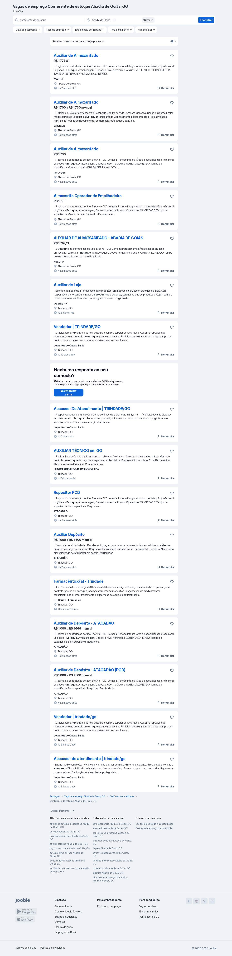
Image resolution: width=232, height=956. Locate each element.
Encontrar (206, 20)
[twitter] (204, 901)
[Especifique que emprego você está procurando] (48, 20)
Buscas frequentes (63, 814)
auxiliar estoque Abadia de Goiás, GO (69, 847)
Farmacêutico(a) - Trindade (79, 584)
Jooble (213, 948)
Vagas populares (148, 906)
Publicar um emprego (109, 906)
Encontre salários (149, 911)
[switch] (173, 41)
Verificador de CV (149, 916)
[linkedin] (212, 901)
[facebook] (189, 901)
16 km (148, 20)
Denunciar (165, 88)
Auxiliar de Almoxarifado (76, 55)
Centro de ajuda (64, 927)
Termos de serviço (25, 947)
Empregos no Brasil (65, 932)
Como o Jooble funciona (68, 911)
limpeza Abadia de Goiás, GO (107, 851)
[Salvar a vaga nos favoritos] (172, 56)
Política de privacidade (52, 947)
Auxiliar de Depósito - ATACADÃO (84, 626)
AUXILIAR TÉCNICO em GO (78, 453)
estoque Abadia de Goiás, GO (65, 834)
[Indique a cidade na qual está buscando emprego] (120, 20)
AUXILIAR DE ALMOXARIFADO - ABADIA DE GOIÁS (98, 238)
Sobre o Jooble (63, 906)
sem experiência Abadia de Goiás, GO (112, 827)
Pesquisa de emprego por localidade (153, 831)
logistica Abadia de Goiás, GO (108, 876)
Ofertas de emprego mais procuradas (154, 827)
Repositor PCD (67, 495)
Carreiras (60, 921)
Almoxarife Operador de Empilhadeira (88, 195)
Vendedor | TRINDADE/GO (77, 326)
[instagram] (196, 901)
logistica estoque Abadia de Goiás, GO (70, 851)
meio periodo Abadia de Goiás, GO (110, 831)
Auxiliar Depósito (69, 537)
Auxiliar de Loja (67, 284)
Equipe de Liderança (66, 916)
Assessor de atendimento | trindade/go (90, 762)
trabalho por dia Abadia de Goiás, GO (111, 871)
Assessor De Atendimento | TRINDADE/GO (92, 412)
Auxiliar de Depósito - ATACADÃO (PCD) (89, 673)
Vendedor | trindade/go (75, 720)
